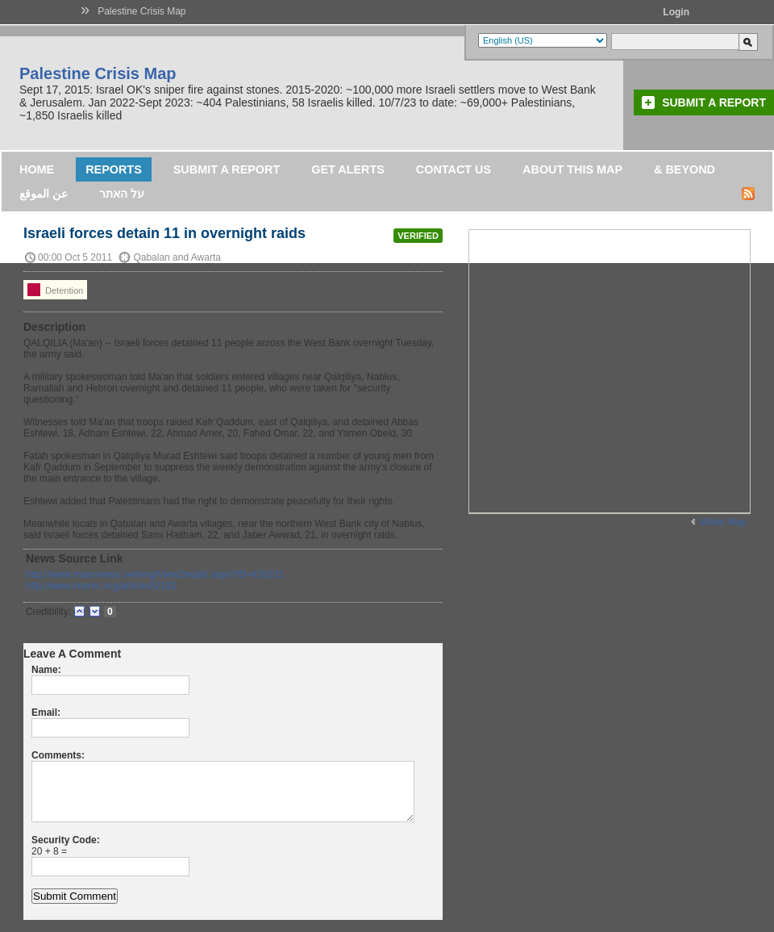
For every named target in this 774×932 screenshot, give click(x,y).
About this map (572, 169)
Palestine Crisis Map (141, 11)
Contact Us (453, 169)
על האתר (121, 193)
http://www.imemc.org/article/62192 (101, 585)
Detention (55, 289)
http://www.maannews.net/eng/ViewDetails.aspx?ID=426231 (155, 574)
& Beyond (684, 169)
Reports (113, 169)
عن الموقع (43, 193)
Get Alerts (348, 169)
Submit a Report (714, 102)
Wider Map (723, 522)
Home (36, 169)
